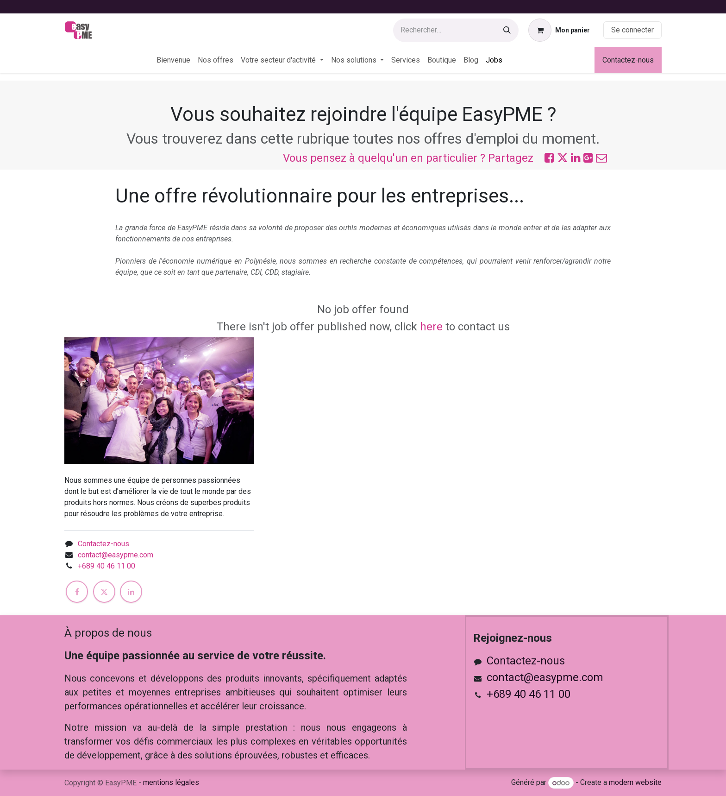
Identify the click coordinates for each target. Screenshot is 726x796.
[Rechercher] (507, 30)
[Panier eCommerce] (559, 30)
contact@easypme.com (115, 554)
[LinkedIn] (131, 592)
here (431, 326)
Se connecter (632, 29)
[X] (104, 592)
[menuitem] (173, 60)
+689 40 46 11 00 (106, 566)
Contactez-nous (628, 60)
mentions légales (171, 782)
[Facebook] (77, 592)
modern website (635, 782)
